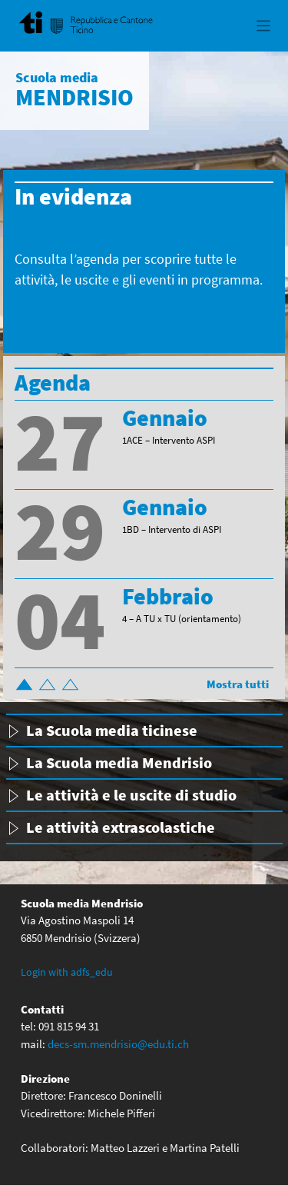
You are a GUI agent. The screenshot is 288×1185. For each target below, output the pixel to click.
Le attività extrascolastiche (120, 827)
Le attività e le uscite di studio (131, 794)
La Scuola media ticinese (111, 730)
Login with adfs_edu (67, 972)
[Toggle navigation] (264, 26)
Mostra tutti (238, 684)
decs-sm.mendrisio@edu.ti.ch (118, 1044)
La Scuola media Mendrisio (119, 762)
